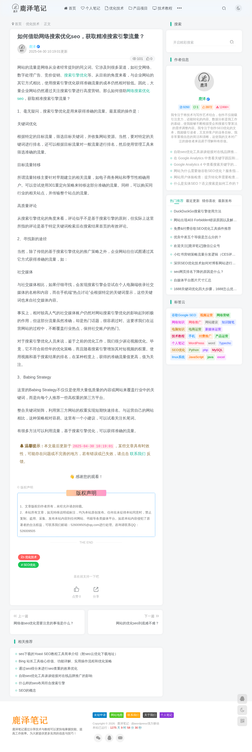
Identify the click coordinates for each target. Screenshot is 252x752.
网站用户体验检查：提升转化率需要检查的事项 (207, 177)
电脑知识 (178, 329)
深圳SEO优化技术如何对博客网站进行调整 (206, 263)
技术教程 (162, 8)
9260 (185, 107)
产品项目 (138, 8)
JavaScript (196, 357)
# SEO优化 (28, 565)
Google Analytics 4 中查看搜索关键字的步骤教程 (207, 164)
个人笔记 (90, 8)
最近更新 (193, 201)
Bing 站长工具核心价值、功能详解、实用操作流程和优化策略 (65, 661)
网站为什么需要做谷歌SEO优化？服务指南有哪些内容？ (207, 171)
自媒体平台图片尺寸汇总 (192, 280)
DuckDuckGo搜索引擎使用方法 (197, 211)
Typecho (225, 343)
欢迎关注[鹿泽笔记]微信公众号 (197, 246)
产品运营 (221, 336)
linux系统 (178, 357)
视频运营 (206, 315)
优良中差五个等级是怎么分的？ (198, 237)
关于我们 (150, 715)
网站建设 (211, 322)
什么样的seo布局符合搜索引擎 (42, 683)
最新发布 (225, 201)
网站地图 (117, 715)
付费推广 (205, 336)
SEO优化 (178, 350)
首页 (70, 8)
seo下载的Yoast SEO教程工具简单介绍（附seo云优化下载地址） (68, 654)
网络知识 (178, 322)
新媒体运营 (213, 329)
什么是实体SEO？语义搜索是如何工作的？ (206, 183)
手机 (192, 336)
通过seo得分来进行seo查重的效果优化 (48, 668)
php (205, 350)
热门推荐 (177, 201)
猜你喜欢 (209, 201)
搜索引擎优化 (75, 75)
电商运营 (195, 329)
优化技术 (114, 8)
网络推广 (195, 322)
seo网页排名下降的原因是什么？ (199, 272)
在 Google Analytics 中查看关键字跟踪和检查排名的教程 (207, 158)
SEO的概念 (27, 690)
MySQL (217, 350)
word (211, 343)
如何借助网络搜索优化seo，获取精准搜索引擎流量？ (81, 36)
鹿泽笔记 (123, 723)
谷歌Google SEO (184, 315)
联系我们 (137, 454)
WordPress (196, 343)
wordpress (140, 723)
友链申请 (100, 715)
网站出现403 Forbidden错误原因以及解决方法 (208, 220)
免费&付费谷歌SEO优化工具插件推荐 (202, 228)
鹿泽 (32, 46)
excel (221, 357)
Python (194, 350)
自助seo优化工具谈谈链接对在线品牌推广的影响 (56, 676)
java (210, 357)
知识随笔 (228, 322)
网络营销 (223, 315)
